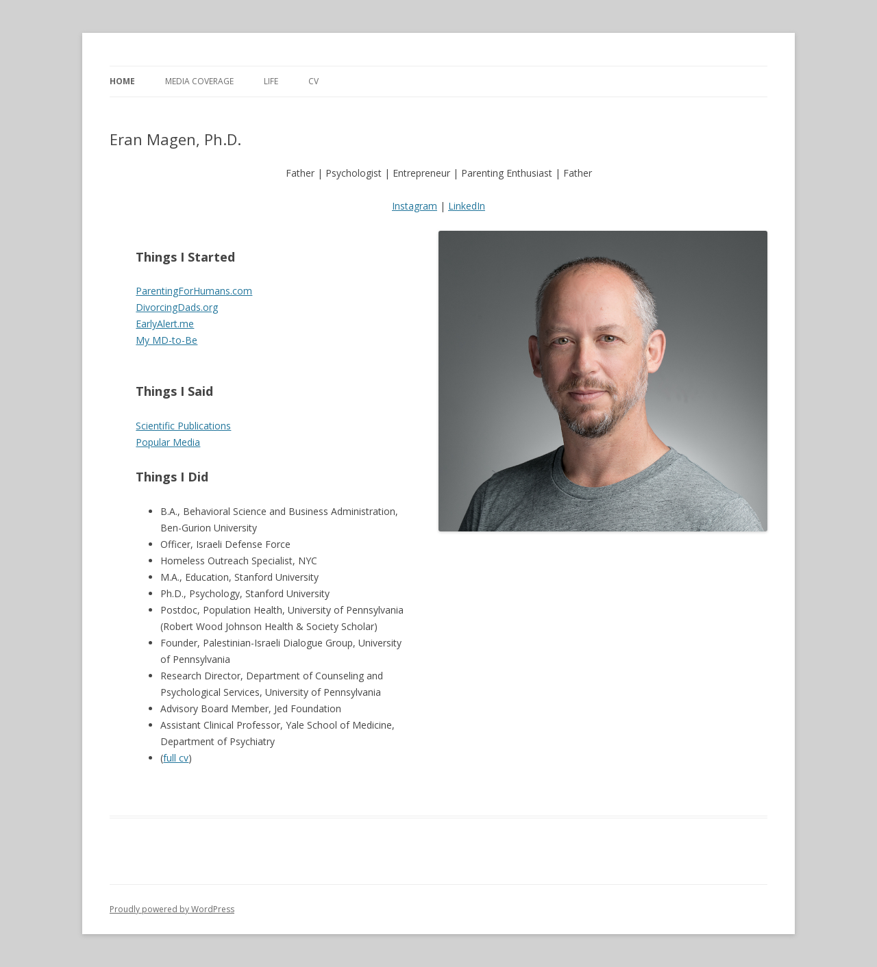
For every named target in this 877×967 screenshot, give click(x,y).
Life (271, 81)
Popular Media (168, 442)
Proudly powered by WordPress (172, 909)
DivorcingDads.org (177, 307)
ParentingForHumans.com (194, 290)
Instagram (414, 205)
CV (313, 81)
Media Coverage (199, 81)
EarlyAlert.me (165, 323)
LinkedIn (466, 205)
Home (122, 81)
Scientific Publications (183, 425)
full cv (175, 757)
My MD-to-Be (166, 340)
